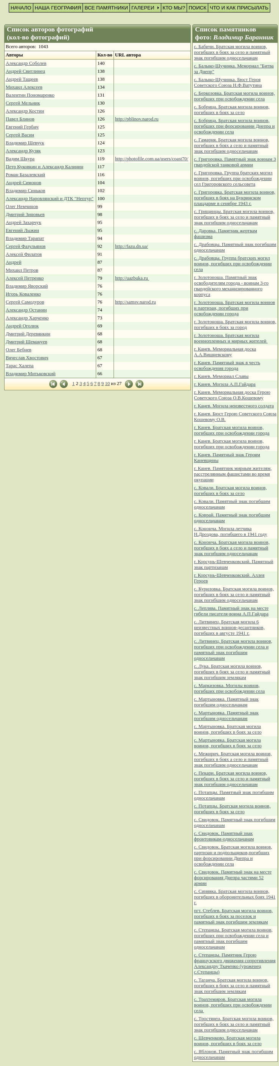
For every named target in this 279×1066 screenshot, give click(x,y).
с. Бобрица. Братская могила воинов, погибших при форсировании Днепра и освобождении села (234, 126)
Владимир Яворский (27, 286)
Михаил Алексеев (24, 87)
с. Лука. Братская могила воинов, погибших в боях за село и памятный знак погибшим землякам (232, 672)
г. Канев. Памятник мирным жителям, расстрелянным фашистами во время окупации (232, 474)
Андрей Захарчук (23, 222)
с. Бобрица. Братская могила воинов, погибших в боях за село (231, 109)
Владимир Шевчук (25, 143)
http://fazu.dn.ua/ (131, 246)
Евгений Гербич (22, 127)
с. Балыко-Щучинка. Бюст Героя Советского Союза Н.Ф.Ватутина (228, 82)
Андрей (14, 262)
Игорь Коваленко (23, 294)
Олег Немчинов (22, 206)
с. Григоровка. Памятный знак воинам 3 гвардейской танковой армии (235, 162)
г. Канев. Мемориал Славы (221, 376)
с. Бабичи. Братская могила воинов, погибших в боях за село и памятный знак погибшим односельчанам (232, 52)
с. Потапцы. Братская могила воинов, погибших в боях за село (232, 808)
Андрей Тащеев (22, 79)
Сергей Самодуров (25, 302)
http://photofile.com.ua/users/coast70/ (151, 158)
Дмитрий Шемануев (26, 341)
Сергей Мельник (23, 103)
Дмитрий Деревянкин (28, 334)
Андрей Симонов (23, 182)
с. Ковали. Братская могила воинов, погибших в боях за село (230, 490)
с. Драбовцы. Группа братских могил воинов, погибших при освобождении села (232, 263)
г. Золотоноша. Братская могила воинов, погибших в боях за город (235, 324)
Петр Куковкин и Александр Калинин (44, 166)
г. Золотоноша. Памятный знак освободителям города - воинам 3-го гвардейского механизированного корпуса (231, 286)
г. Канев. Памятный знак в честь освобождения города (227, 365)
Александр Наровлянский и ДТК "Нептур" (50, 198)
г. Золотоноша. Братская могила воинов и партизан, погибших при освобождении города (234, 308)
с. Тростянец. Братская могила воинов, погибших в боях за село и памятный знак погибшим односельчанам (233, 1024)
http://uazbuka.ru (132, 278)
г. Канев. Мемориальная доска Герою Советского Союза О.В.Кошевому (232, 395)
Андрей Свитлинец (25, 71)
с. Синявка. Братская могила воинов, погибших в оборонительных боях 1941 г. (234, 897)
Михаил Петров (22, 270)
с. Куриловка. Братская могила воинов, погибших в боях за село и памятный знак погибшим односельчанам (234, 594)
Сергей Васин (20, 135)
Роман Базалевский (25, 174)
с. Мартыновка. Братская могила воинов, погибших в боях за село (228, 729)
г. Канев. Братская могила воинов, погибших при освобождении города (232, 430)
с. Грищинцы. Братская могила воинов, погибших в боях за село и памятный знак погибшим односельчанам (234, 217)
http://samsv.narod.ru (135, 302)
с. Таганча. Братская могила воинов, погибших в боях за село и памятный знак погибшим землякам (232, 985)
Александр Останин (26, 310)
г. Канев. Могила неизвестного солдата (234, 406)
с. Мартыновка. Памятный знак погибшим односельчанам (226, 702)
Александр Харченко (27, 318)
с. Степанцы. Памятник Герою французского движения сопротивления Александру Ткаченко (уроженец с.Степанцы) (235, 963)
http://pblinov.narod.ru (137, 119)
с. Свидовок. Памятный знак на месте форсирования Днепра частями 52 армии (232, 877)
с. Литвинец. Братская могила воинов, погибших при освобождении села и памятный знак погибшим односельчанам (233, 650)
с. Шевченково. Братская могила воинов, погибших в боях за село (228, 1040)
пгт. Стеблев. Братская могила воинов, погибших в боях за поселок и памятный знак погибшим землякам (233, 916)
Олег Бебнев (18, 349)
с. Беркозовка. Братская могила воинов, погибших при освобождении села (234, 96)
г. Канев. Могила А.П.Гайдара (225, 384)
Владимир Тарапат (25, 238)
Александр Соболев (26, 63)
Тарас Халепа (20, 365)
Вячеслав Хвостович (27, 357)
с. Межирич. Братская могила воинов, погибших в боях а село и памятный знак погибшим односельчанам (233, 759)
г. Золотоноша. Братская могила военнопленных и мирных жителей (231, 338)
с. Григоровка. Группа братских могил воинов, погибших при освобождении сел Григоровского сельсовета (233, 178)
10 (107, 383)
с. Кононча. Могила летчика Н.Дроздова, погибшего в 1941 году (230, 531)
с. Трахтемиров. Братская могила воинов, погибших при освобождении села (232, 1005)
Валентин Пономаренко (30, 95)
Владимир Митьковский (31, 373)
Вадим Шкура (20, 158)
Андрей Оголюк (22, 326)
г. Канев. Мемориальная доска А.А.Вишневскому (225, 351)
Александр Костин (25, 111)
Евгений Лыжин (22, 230)
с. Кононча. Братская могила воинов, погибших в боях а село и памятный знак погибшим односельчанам (232, 548)
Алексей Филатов (24, 254)
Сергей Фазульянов (25, 246)
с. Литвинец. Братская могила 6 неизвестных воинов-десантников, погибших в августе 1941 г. (229, 627)
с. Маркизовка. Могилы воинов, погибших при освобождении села (229, 688)
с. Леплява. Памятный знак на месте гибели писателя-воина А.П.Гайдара (231, 611)
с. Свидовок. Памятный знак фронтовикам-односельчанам (224, 836)
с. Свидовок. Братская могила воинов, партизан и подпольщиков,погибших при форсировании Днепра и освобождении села (233, 855)
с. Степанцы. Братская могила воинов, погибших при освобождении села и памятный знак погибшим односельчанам (233, 938)
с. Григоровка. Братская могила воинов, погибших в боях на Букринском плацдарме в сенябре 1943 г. (234, 197)
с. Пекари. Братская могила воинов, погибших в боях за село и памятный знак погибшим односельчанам (232, 778)
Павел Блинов (20, 119)
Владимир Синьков (25, 190)
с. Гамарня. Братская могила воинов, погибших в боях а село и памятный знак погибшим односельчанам (231, 145)
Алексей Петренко (25, 278)
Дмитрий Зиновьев (25, 214)
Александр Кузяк (23, 150)
